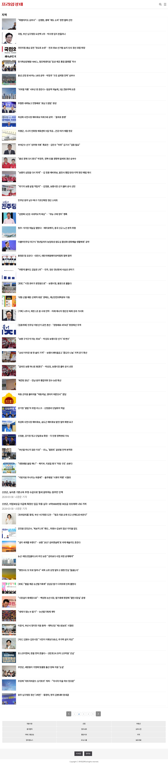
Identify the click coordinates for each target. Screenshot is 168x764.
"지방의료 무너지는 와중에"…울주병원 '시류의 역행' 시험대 (44, 477)
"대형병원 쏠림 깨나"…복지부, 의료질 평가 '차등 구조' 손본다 (45, 463)
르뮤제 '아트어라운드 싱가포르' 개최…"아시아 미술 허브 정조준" (46, 680)
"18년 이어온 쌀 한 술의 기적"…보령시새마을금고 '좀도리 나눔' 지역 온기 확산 (52, 352)
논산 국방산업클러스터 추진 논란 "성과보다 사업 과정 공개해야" (46, 556)
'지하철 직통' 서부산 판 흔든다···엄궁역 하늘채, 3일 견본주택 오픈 (46, 89)
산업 (84, 723)
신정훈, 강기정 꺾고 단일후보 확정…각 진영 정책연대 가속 (43, 435)
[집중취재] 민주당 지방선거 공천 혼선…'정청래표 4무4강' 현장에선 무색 (49, 324)
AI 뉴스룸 (84, 740)
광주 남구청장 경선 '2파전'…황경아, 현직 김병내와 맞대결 (43, 694)
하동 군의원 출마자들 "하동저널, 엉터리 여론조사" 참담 (42, 394)
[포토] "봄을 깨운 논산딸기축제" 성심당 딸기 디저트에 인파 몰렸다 (47, 583)
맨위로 (88, 753)
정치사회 (84, 729)
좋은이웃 (84, 734)
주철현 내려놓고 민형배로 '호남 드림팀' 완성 (37, 103)
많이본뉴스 (29, 740)
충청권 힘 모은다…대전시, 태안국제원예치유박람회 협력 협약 (45, 255)
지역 (138, 734)
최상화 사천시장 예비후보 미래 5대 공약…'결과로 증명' (42, 117)
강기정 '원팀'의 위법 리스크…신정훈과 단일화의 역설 (41, 408)
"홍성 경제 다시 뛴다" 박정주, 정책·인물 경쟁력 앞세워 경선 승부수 (47, 158)
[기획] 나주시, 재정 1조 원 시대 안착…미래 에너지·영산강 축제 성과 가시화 (50, 311)
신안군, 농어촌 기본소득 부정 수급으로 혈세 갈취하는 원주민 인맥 (32, 492)
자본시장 (29, 723)
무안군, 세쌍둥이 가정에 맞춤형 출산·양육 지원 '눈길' (41, 667)
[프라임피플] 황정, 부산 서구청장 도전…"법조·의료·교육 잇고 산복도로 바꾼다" (52, 514)
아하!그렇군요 (29, 734)
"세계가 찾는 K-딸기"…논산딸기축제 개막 (36, 611)
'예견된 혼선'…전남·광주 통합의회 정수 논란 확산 (39, 380)
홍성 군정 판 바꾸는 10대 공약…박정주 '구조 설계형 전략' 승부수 (46, 75)
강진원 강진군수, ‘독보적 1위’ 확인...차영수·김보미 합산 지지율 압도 (47, 528)
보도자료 (138, 740)
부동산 (138, 723)
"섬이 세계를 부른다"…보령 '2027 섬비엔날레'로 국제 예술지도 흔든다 (49, 542)
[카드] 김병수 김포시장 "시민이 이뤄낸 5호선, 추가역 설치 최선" (46, 639)
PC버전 (78, 753)
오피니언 (138, 729)
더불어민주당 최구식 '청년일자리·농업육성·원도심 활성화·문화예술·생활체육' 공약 (53, 241)
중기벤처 (29, 729)
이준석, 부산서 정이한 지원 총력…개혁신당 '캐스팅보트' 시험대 (45, 625)
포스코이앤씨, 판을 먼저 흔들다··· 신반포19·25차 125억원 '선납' (46, 653)
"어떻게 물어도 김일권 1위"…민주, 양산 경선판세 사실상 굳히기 (46, 269)
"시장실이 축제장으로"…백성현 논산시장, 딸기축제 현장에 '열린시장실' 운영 (51, 597)
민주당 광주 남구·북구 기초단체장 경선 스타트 (38, 200)
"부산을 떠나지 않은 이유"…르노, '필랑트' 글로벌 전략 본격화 (45, 449)
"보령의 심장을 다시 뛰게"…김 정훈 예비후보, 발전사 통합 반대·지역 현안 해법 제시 (54, 172)
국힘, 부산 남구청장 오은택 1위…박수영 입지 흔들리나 (42, 33)
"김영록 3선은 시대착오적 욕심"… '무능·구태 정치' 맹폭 (42, 214)
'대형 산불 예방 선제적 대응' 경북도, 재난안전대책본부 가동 (44, 297)
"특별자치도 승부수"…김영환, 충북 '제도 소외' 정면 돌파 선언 (45, 20)
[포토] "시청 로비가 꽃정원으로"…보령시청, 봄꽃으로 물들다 (44, 283)
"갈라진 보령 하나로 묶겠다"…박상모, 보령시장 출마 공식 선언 (45, 366)
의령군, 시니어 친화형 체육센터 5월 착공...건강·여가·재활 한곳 (45, 130)
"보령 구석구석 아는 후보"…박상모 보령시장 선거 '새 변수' (44, 338)
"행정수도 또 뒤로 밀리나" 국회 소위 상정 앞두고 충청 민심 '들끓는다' (48, 570)
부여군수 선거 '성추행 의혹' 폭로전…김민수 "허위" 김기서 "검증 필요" (49, 144)
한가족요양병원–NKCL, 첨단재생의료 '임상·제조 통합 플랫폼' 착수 (47, 61)
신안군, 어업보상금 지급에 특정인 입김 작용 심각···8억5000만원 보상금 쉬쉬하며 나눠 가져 (44, 504)
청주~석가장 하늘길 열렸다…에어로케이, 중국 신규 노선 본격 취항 (47, 227)
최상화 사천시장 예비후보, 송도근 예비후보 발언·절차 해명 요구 (45, 421)
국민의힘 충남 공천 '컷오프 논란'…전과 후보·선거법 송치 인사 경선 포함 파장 (51, 47)
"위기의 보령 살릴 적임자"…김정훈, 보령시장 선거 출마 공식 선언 (46, 186)
